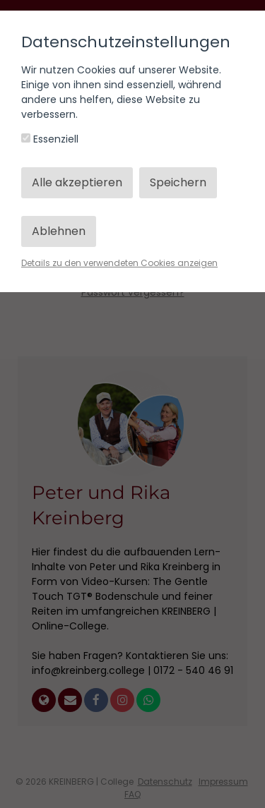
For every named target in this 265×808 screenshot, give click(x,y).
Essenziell (49, 139)
